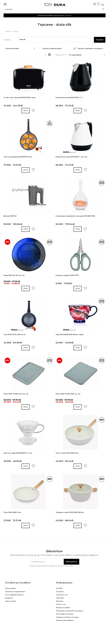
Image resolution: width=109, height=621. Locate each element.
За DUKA (59, 588)
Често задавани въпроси (14, 595)
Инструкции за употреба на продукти (69, 611)
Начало (8, 31)
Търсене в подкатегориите (52, 48)
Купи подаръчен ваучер (64, 614)
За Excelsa (60, 592)
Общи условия (10, 588)
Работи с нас (61, 604)
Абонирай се (71, 562)
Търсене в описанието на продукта (90, 48)
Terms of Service (66, 566)
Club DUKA (59, 598)
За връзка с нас (62, 595)
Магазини (59, 601)
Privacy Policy (57, 566)
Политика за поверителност (15, 592)
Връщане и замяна (63, 608)
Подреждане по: (61, 55)
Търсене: (7, 40)
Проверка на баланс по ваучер (67, 617)
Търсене (15, 31)
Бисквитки (9, 598)
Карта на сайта (10, 601)
